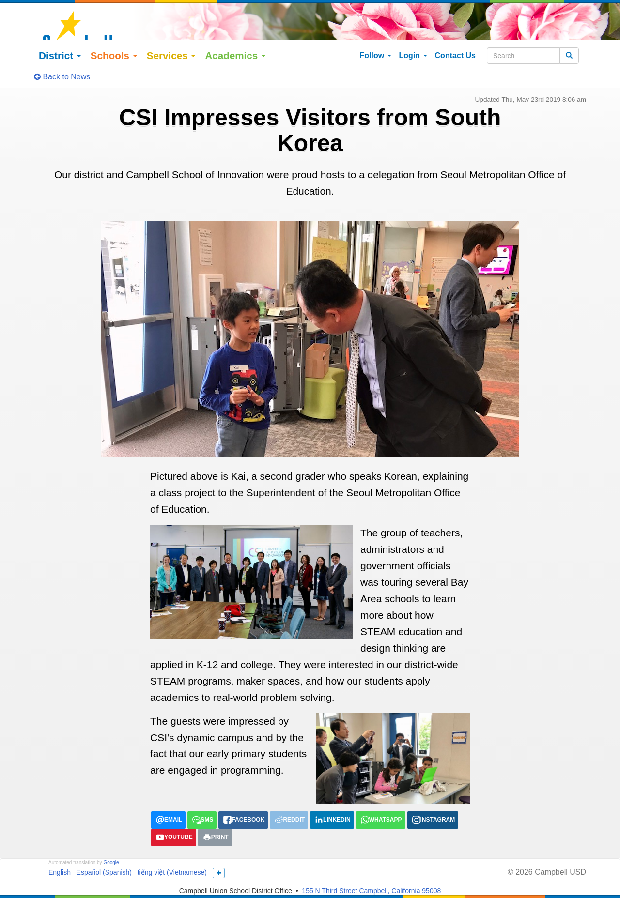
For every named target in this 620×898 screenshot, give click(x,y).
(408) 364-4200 (336, 865)
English (59, 835)
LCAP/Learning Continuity (133, 880)
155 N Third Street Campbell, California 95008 (371, 854)
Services (189, 18)
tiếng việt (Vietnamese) (172, 835)
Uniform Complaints (298, 880)
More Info (473, 865)
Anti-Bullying (356, 880)
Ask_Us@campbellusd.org (409, 865)
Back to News (62, 39)
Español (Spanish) (104, 835)
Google (111, 825)
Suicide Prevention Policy (423, 880)
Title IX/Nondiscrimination (220, 880)
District (79, 18)
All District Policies (498, 880)
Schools (132, 18)
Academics (254, 18)
